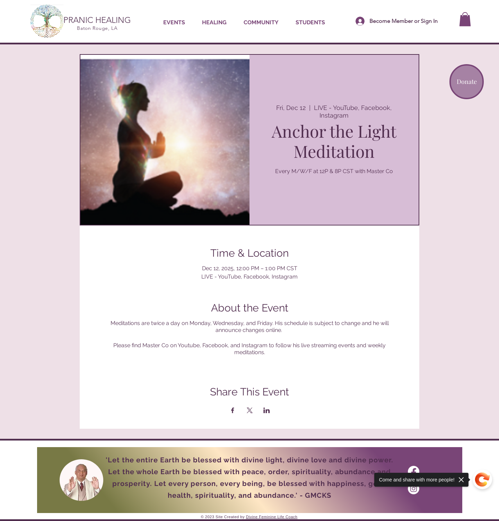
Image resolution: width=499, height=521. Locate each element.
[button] (214, 22)
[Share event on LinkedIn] (266, 410)
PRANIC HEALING (97, 20)
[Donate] (466, 81)
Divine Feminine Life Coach (272, 517)
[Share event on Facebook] (232, 410)
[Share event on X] (249, 410)
